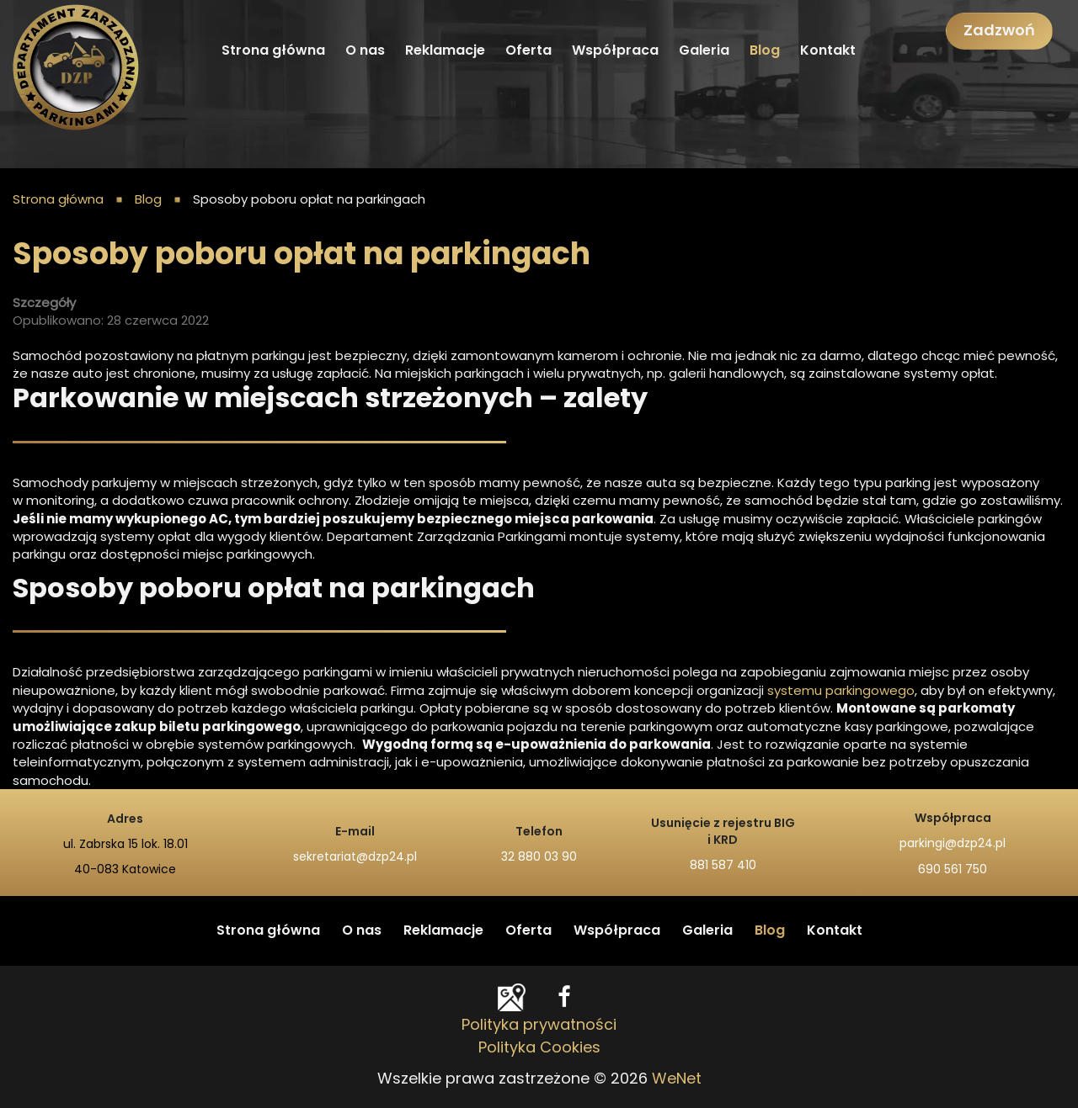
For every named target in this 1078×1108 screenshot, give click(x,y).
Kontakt (828, 50)
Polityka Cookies (539, 1048)
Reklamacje (445, 50)
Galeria (704, 50)
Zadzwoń (999, 31)
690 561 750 (952, 870)
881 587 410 (723, 866)
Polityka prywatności (539, 1025)
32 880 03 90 (539, 857)
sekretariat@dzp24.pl (355, 857)
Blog (765, 50)
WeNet (677, 1079)
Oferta (528, 50)
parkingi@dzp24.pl (952, 844)
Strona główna (273, 50)
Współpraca (615, 50)
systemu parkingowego (841, 691)
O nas (365, 50)
